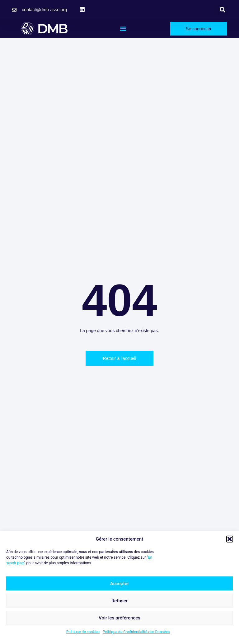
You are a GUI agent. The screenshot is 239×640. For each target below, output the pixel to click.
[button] (230, 539)
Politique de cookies (83, 632)
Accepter (119, 583)
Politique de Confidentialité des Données (136, 632)
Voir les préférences (119, 618)
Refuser (119, 601)
